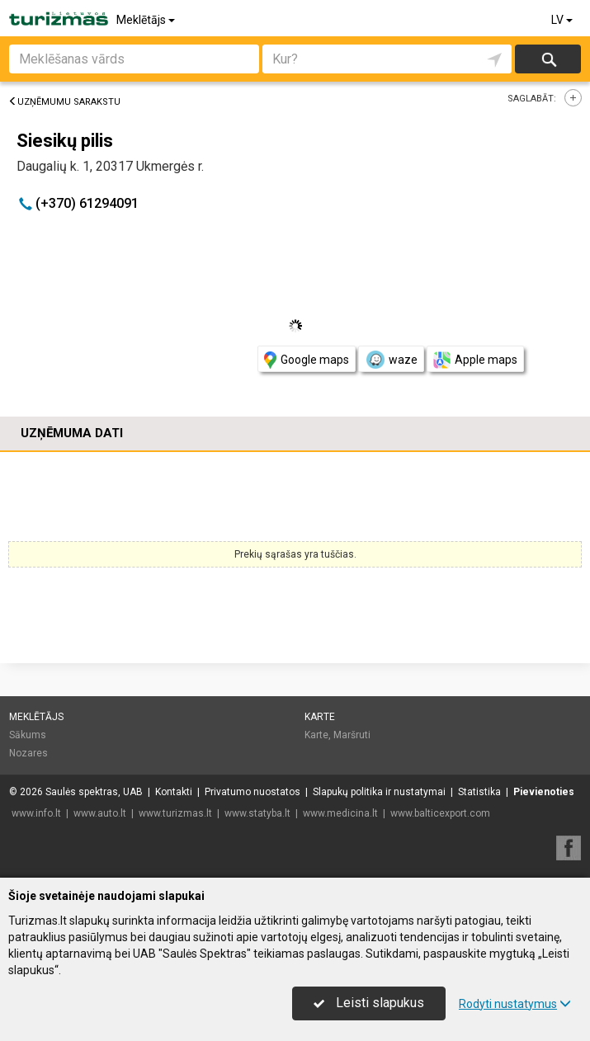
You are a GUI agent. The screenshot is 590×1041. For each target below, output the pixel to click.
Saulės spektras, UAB (94, 792)
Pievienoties (543, 792)
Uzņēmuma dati (72, 433)
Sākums (27, 735)
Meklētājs (146, 19)
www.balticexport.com (440, 813)
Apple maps (475, 360)
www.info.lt (36, 813)
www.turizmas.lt (175, 813)
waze (391, 359)
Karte (319, 717)
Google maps (306, 360)
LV (563, 19)
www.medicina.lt (340, 813)
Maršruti (352, 735)
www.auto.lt (99, 813)
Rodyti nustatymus (515, 1003)
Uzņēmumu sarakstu (64, 102)
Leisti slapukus (369, 1002)
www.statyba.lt (257, 813)
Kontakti (173, 792)
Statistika (479, 792)
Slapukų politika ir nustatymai (379, 792)
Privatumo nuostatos (252, 792)
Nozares (28, 753)
